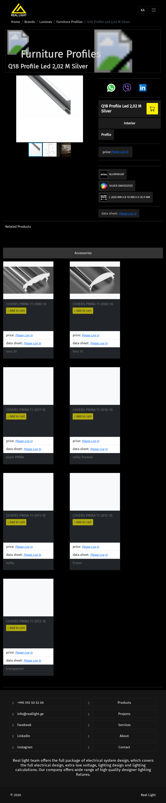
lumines (45, 22)
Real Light (148, 795)
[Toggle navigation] (154, 10)
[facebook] (45, 725)
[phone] (45, 703)
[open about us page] (120, 736)
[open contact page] (120, 747)
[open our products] (120, 703)
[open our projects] (120, 714)
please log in (119, 152)
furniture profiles (69, 22)
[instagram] (45, 747)
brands (29, 22)
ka (143, 10)
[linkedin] (45, 736)
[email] (45, 714)
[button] (9, 108)
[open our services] (120, 725)
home (15, 22)
